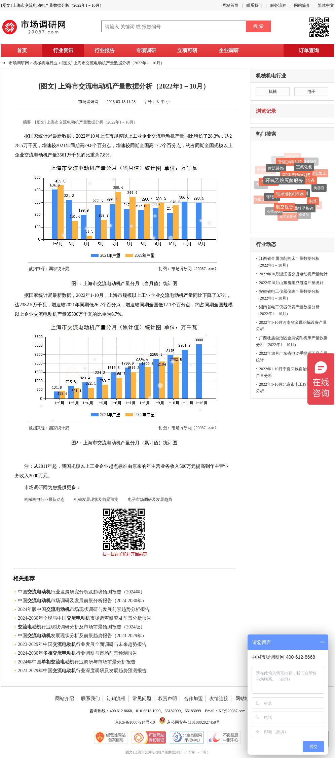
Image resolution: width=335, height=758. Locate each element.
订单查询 (309, 50)
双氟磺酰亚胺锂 (299, 209)
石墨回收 (274, 212)
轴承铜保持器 (290, 195)
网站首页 (230, 5)
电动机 (114, 442)
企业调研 (229, 50)
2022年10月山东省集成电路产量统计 (291, 282)
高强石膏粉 (288, 217)
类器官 (319, 189)
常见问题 (142, 698)
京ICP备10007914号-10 (135, 722)
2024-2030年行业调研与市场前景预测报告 (77, 653)
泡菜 (313, 202)
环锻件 (272, 198)
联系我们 (254, 5)
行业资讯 (63, 50)
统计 (43, 136)
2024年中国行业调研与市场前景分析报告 (77, 661)
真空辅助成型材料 (262, 200)
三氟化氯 (304, 168)
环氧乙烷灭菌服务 (284, 182)
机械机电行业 (271, 75)
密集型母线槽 (296, 176)
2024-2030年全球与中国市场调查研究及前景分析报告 (84, 618)
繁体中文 (326, 5)
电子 (311, 91)
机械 (273, 91)
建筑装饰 (276, 169)
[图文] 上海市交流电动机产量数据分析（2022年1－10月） (113, 63)
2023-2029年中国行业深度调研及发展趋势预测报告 (82, 670)
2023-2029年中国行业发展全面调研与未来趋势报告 (82, 644)
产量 (179, 136)
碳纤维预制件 (306, 162)
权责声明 (167, 698)
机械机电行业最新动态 (44, 499)
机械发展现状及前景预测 (96, 499)
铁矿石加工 (317, 174)
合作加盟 (193, 698)
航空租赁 (284, 208)
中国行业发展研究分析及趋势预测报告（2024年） (81, 591)
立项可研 (187, 50)
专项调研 (146, 50)
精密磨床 (292, 157)
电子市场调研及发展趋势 (150, 499)
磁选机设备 (265, 170)
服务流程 (278, 5)
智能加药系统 (290, 163)
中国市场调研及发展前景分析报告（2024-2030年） (82, 600)
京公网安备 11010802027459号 (189, 722)
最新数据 (61, 295)
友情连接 (219, 698)
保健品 (304, 215)
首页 (22, 50)
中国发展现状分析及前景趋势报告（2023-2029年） (82, 635)
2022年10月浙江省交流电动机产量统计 (293, 274)
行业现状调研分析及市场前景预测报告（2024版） (81, 626)
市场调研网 (19, 63)
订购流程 (116, 698)
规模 (75, 466)
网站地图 (244, 698)
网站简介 (302, 5)
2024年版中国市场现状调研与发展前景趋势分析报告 (84, 609)
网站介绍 (64, 698)
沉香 (310, 181)
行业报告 (105, 50)
